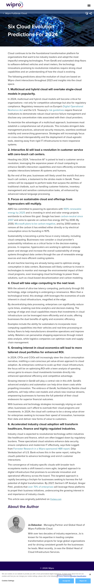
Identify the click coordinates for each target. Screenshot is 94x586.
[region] (47, 578)
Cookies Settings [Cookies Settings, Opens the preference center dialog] (8, 581)
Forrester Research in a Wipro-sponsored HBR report (41, 448)
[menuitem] (90, 13)
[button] (86, 13)
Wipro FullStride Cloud (16, 13)
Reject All (83, 581)
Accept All (66, 581)
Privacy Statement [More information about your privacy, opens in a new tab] (64, 576)
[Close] (90, 574)
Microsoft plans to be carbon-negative (35, 223)
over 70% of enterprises (40, 486)
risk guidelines (56, 110)
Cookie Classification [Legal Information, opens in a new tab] (78, 576)
